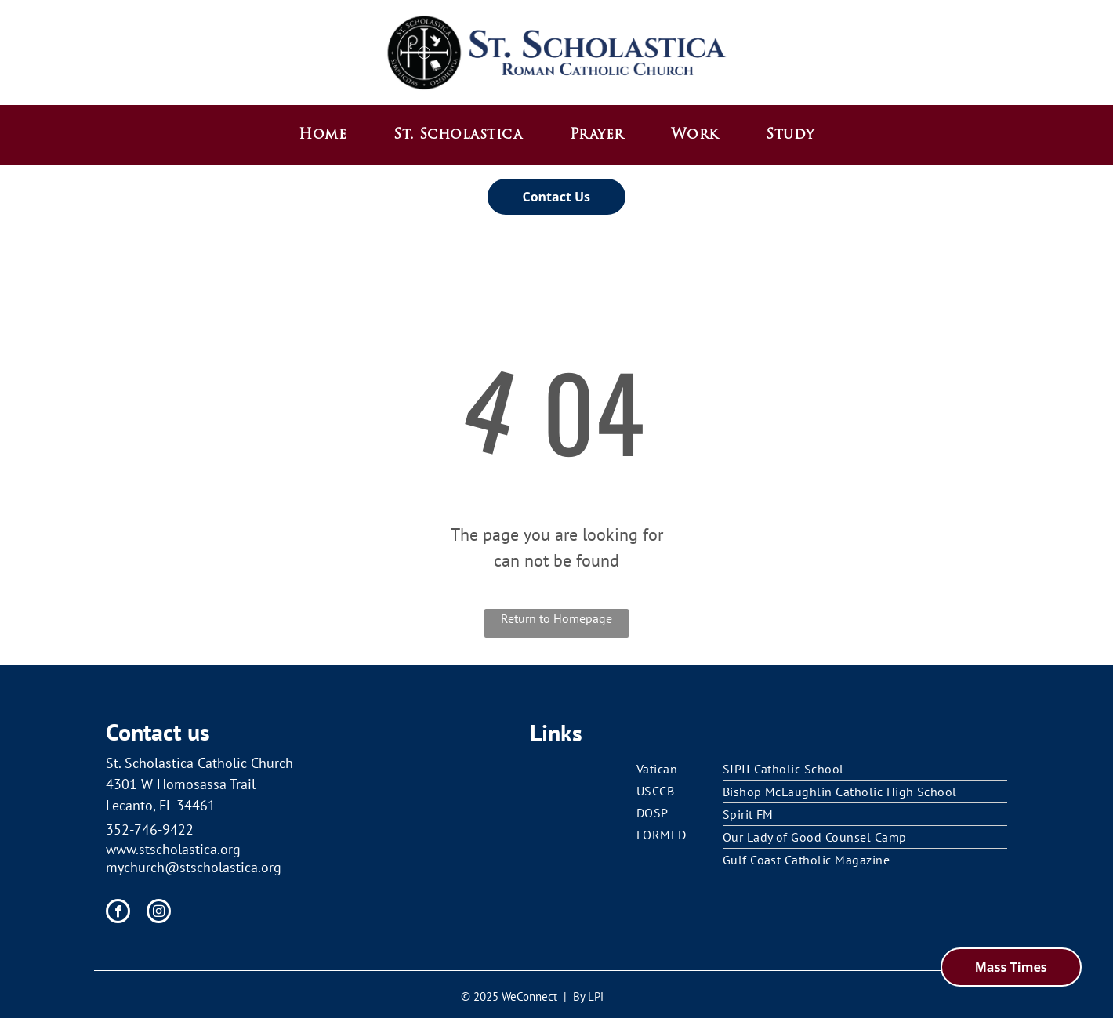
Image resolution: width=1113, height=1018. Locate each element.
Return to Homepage (556, 618)
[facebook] (118, 913)
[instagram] (159, 913)
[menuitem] (322, 135)
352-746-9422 (150, 830)
